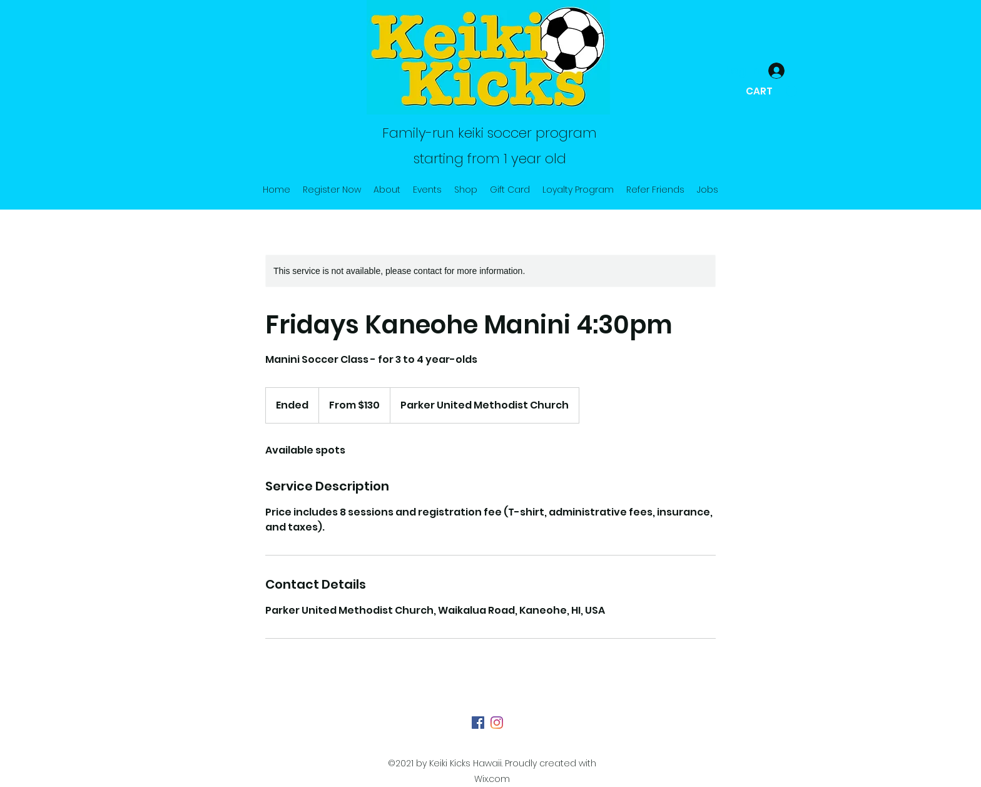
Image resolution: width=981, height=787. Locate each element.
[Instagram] (496, 722)
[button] (771, 91)
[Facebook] (478, 722)
